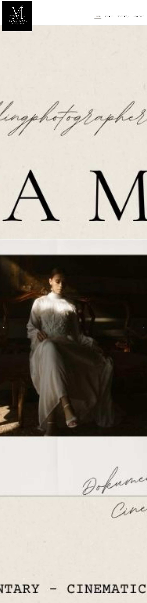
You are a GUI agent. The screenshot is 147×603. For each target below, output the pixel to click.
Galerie (109, 16)
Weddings (123, 16)
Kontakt (139, 16)
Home (97, 16)
